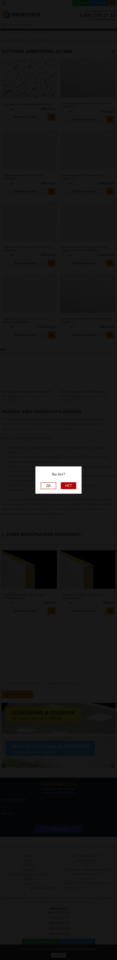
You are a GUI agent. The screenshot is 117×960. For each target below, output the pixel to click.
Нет (68, 485)
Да (48, 485)
